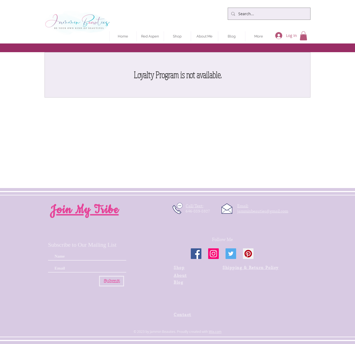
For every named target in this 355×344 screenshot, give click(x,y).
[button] (303, 35)
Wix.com (215, 331)
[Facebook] (196, 253)
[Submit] (111, 281)
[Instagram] (213, 253)
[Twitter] (231, 253)
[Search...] (268, 14)
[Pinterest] (248, 253)
